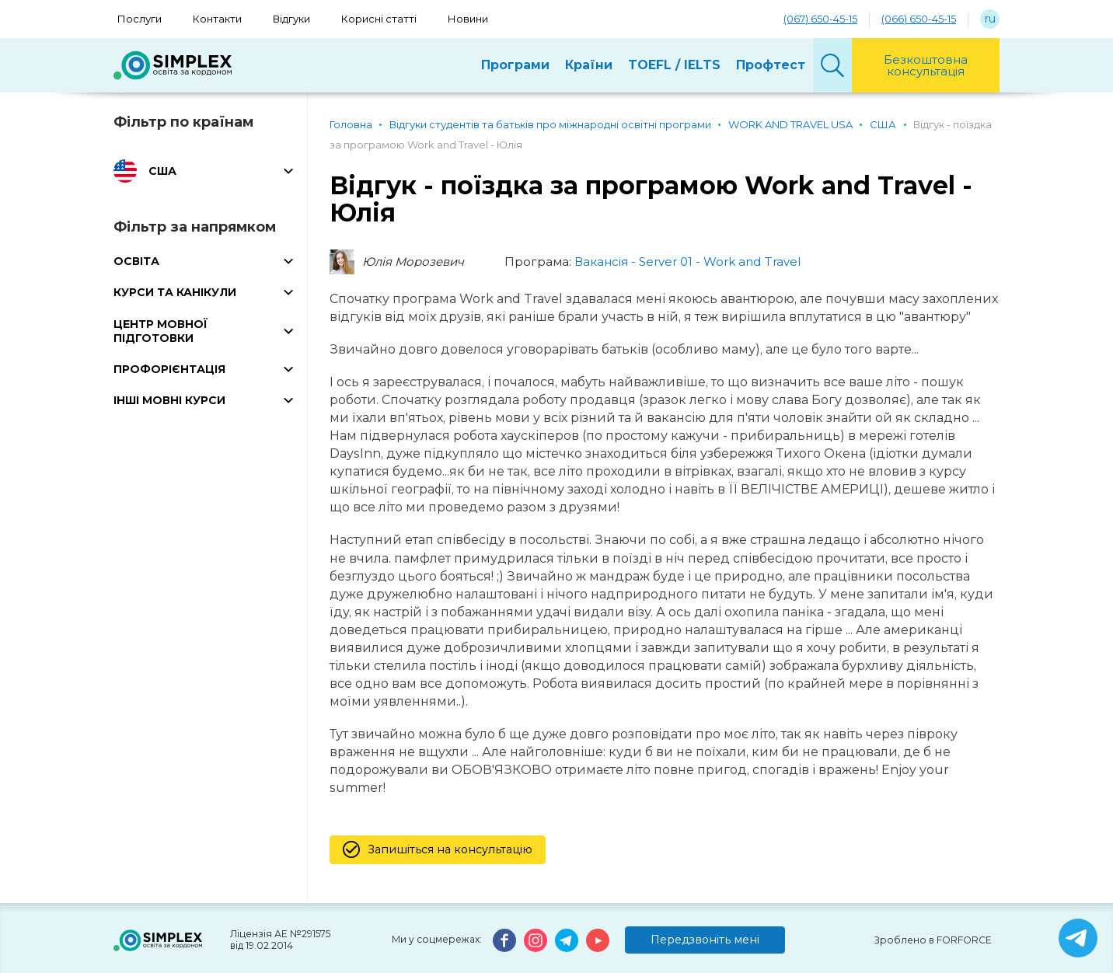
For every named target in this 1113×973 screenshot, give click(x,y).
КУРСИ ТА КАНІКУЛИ (174, 292)
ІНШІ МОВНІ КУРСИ (169, 400)
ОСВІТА (136, 261)
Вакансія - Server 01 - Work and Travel (687, 261)
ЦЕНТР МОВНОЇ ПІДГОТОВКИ (160, 331)
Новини (468, 18)
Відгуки (291, 18)
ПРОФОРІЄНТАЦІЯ (169, 369)
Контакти (217, 18)
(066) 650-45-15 (918, 18)
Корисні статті (379, 18)
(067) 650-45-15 (820, 18)
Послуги (139, 18)
